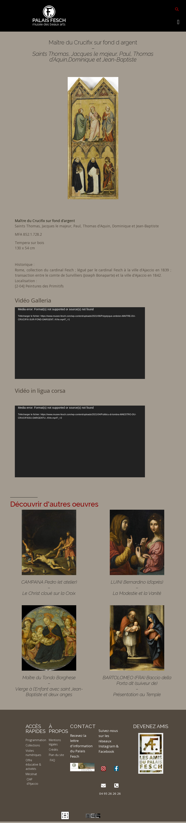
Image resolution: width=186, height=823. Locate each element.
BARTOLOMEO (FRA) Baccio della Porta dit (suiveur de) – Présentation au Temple (137, 686)
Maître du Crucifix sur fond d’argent (45, 220)
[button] (177, 9)
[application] (80, 343)
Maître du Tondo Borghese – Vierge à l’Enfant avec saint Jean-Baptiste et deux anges (49, 686)
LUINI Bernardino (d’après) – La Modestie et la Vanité (137, 587)
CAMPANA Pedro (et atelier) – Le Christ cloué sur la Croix (49, 587)
